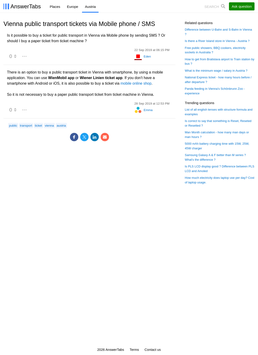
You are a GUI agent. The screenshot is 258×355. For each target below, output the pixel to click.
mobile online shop (135, 83)
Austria (90, 7)
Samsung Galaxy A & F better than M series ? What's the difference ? (215, 157)
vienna (49, 125)
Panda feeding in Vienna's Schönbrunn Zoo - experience (215, 91)
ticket (38, 125)
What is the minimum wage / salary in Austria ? (216, 70)
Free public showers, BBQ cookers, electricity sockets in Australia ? (215, 50)
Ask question (242, 6)
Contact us (153, 350)
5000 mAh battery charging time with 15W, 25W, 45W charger (217, 146)
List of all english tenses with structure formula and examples (218, 112)
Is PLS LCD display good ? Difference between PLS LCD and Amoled (219, 169)
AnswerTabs (25, 6)
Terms (134, 350)
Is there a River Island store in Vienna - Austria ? (217, 41)
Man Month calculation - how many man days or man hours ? (217, 135)
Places (55, 7)
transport (26, 125)
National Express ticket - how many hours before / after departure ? (218, 80)
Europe (72, 7)
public (13, 125)
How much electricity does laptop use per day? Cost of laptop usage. (219, 180)
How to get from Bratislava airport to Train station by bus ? (219, 62)
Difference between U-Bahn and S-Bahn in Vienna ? (218, 32)
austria (61, 125)
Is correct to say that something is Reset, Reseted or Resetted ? (218, 123)
